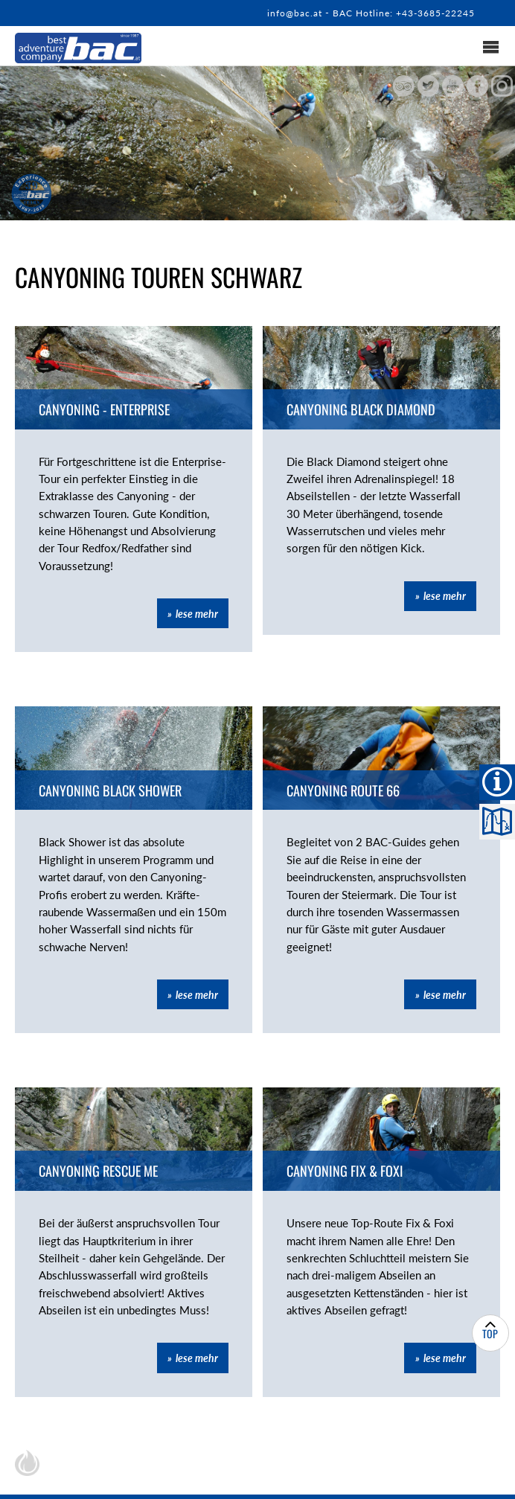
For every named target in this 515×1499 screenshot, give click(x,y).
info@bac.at (279, 13)
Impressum (347, 1478)
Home (156, 1478)
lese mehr (197, 593)
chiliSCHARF (27, 1420)
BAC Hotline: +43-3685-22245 (397, 13)
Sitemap (277, 1478)
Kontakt (214, 1478)
